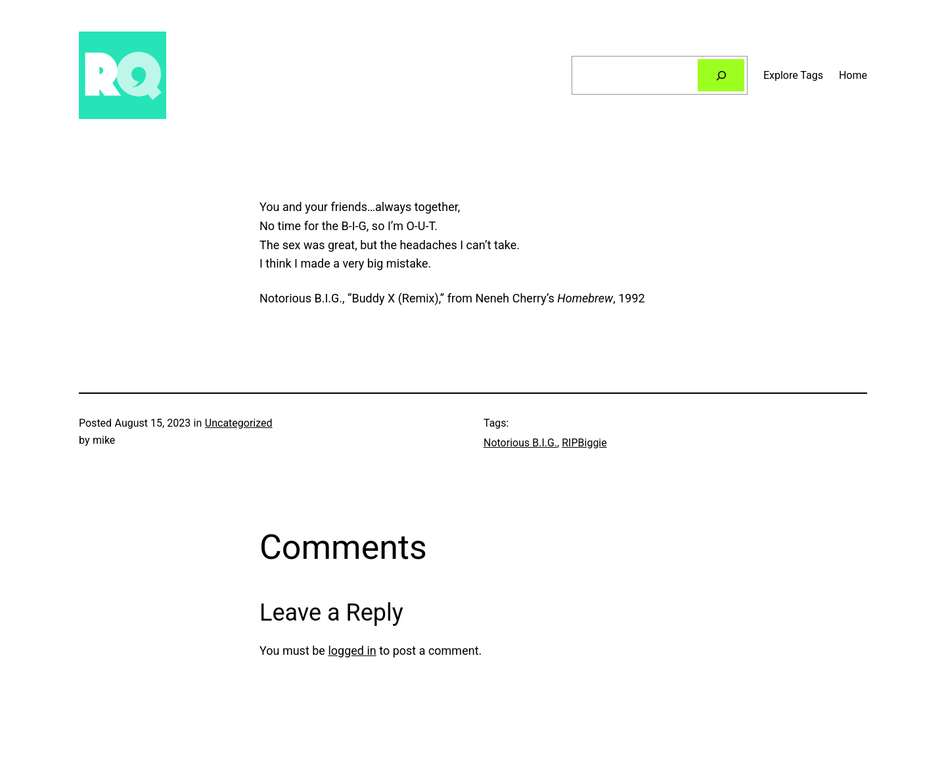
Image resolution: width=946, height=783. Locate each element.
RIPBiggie (584, 443)
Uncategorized (239, 423)
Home (853, 75)
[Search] (721, 75)
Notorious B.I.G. (520, 443)
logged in (352, 650)
